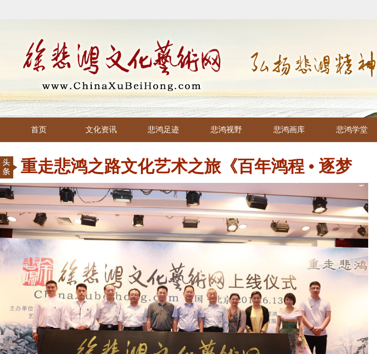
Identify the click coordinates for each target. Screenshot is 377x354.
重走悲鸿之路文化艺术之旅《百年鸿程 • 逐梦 (186, 166)
